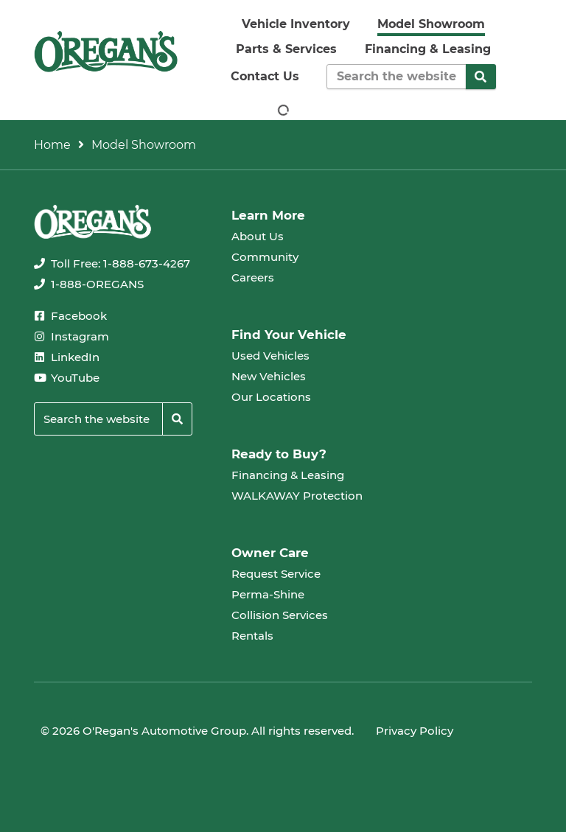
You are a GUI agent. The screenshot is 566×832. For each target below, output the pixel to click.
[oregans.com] (106, 51)
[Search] (481, 76)
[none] (112, 263)
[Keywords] (396, 76)
